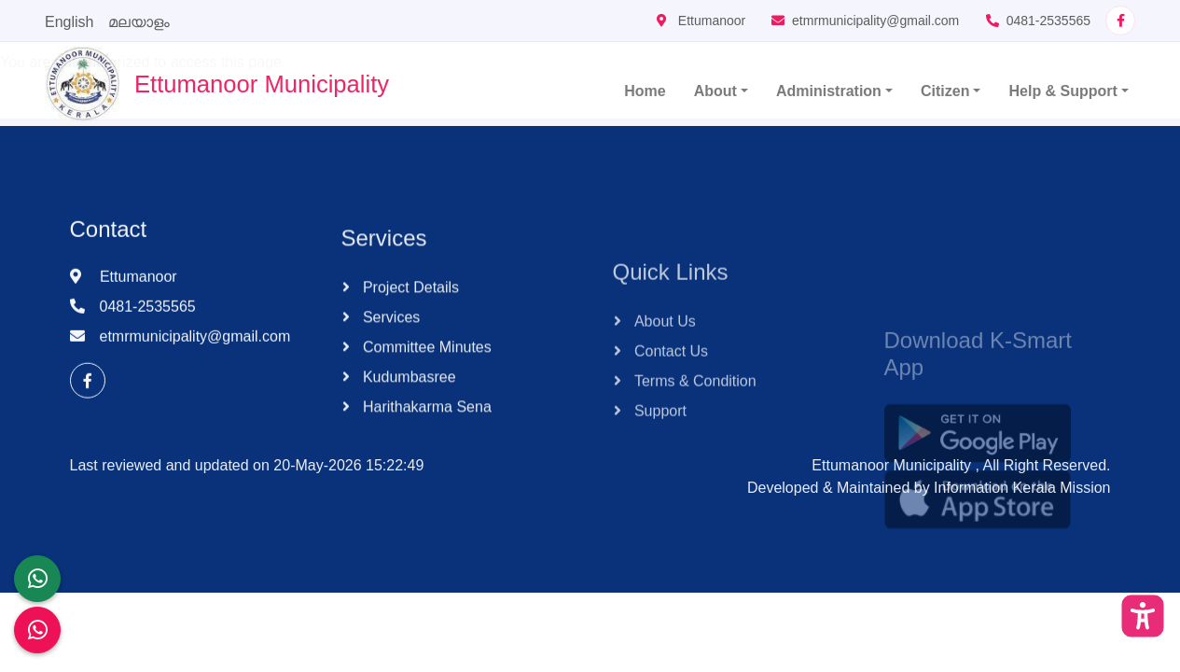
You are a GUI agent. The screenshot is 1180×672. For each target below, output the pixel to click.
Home (644, 91)
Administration (829, 91)
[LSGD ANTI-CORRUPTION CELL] (37, 578)
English (69, 22)
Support (659, 445)
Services (390, 334)
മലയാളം (139, 22)
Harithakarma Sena (425, 423)
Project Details (409, 304)
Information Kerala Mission (1022, 488)
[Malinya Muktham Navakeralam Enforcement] (37, 630)
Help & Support (1062, 91)
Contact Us (670, 385)
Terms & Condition (694, 415)
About (715, 91)
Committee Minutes (425, 363)
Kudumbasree (407, 393)
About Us (663, 355)
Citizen (945, 91)
